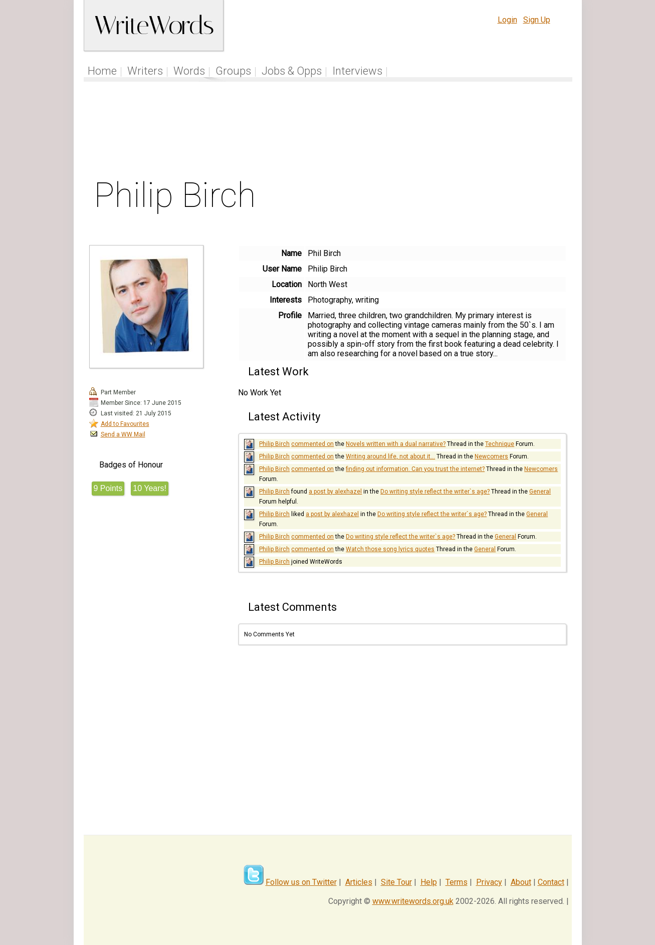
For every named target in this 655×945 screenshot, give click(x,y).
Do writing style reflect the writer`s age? (435, 491)
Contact (551, 882)
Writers (145, 71)
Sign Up (536, 20)
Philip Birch (274, 443)
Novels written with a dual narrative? (396, 443)
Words (189, 71)
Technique (499, 443)
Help (428, 882)
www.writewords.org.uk (413, 901)
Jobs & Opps (292, 71)
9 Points (108, 488)
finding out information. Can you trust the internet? (415, 468)
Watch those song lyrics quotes (390, 549)
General (540, 491)
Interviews (357, 71)
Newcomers (491, 456)
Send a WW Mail (123, 434)
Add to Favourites (125, 423)
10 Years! (149, 488)
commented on (312, 443)
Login (507, 20)
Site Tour (396, 882)
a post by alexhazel (335, 491)
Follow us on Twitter (301, 882)
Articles (358, 882)
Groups (233, 71)
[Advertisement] (327, 132)
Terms (457, 882)
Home (102, 71)
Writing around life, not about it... (390, 456)
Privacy (489, 882)
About (521, 882)
